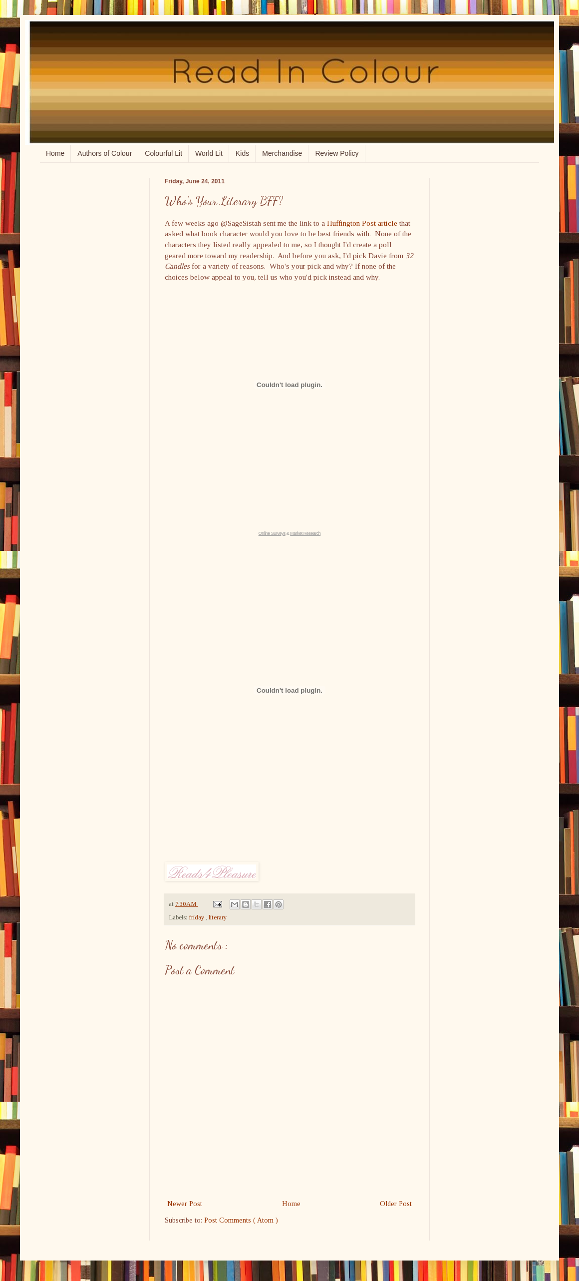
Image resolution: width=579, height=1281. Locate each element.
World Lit (209, 153)
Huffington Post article (362, 223)
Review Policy (336, 153)
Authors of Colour (104, 153)
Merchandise (282, 153)
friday (197, 917)
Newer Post (184, 1204)
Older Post (396, 1204)
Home (55, 153)
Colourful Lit (163, 153)
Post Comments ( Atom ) (241, 1220)
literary (218, 917)
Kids (242, 153)
